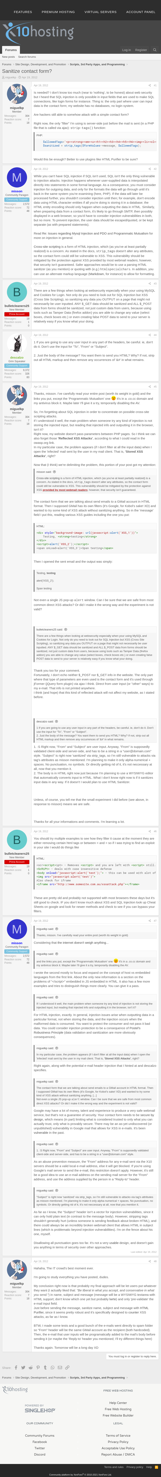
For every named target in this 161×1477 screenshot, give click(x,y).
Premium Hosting (58, 12)
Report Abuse (111, 1453)
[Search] (155, 50)
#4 (155, 333)
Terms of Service (118, 1434)
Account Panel (141, 12)
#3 (155, 282)
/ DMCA (129, 1453)
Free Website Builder (118, 1414)
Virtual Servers (101, 12)
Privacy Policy (118, 1440)
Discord (39, 1453)
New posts (8, 56)
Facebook (39, 1440)
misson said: (44, 470)
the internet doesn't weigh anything (81, 941)
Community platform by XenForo (80, 1473)
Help (149, 1465)
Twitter (40, 1446)
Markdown (96, 272)
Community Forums (40, 1434)
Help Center (118, 1401)
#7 (155, 919)
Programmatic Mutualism (131, 233)
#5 (155, 385)
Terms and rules (113, 1465)
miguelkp (10, 77)
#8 (155, 1259)
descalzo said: (45, 719)
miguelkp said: (45, 927)
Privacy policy (135, 1465)
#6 (155, 829)
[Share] (149, 85)
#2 (155, 168)
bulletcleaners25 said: (49, 627)
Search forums (27, 56)
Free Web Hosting (118, 1407)
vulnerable (41, 1131)
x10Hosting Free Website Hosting (15, 1388)
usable (114, 1241)
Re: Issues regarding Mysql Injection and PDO (74, 233)
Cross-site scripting (47, 246)
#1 (155, 85)
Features (23, 12)
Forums (11, 50)
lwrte (112, 1297)
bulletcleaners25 (17, 304)
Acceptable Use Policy (118, 1446)
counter (133, 1310)
